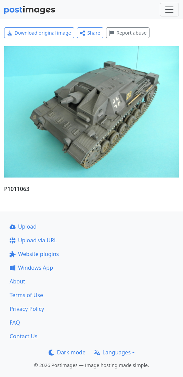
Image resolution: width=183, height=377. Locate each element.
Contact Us (23, 336)
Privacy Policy (27, 309)
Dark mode (67, 352)
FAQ (15, 322)
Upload (23, 226)
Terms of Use (26, 295)
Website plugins (34, 254)
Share (90, 32)
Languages (112, 352)
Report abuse (127, 32)
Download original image (39, 32)
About (17, 281)
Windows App (31, 267)
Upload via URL (33, 240)
